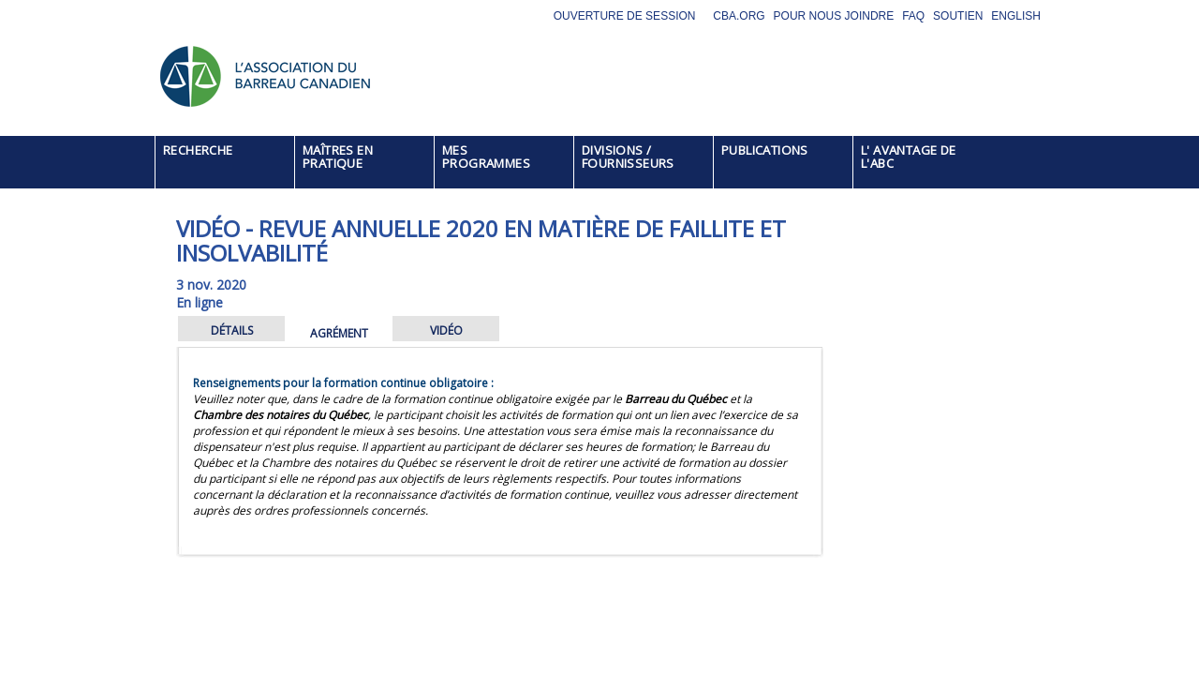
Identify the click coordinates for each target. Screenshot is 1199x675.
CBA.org (738, 15)
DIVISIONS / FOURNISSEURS (628, 157)
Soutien (958, 15)
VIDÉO (446, 330)
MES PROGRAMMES (486, 157)
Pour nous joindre (834, 15)
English (1016, 15)
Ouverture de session (625, 15)
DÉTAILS (232, 330)
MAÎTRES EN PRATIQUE (338, 157)
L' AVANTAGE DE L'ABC (908, 157)
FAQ (913, 15)
